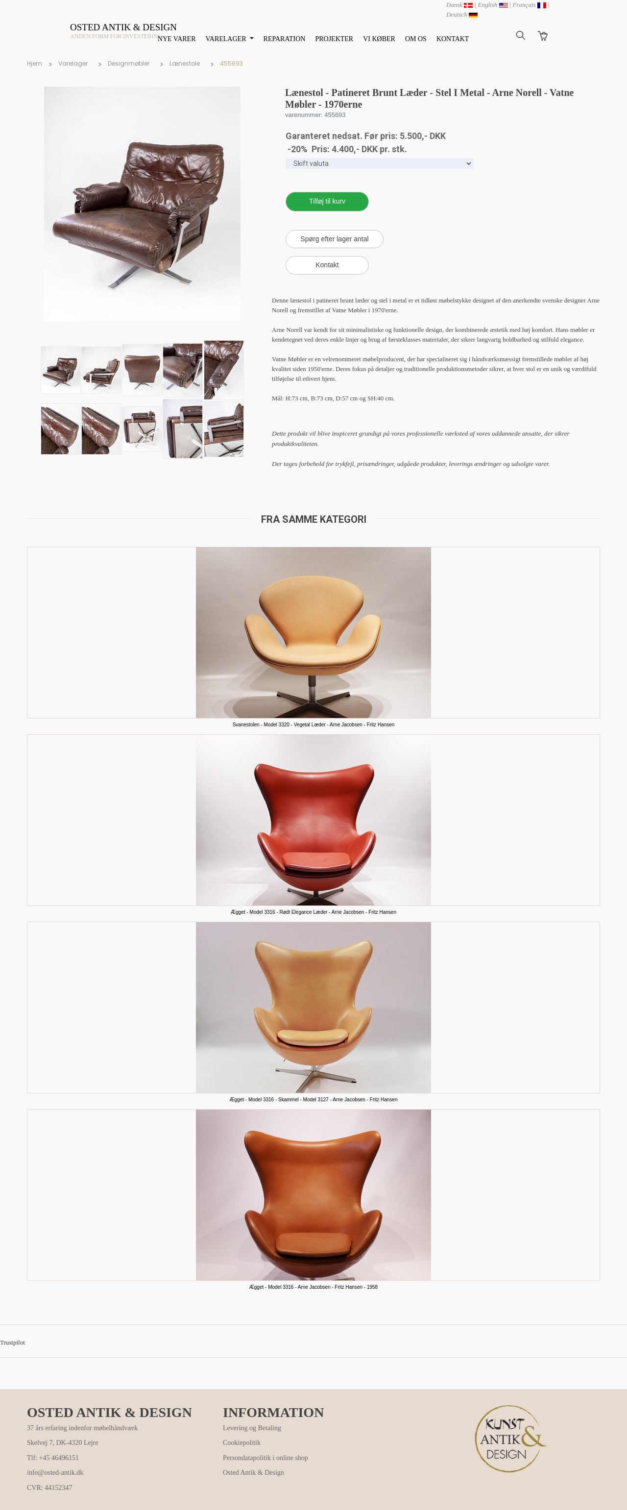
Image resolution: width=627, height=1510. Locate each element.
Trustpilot (12, 1342)
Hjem (34, 63)
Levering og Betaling (252, 1428)
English (493, 4)
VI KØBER (379, 39)
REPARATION (285, 39)
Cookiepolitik (242, 1442)
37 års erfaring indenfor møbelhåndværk (82, 1428)
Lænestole (184, 63)
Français (529, 4)
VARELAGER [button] (227, 39)
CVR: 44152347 (49, 1487)
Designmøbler (128, 63)
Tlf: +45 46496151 (53, 1458)
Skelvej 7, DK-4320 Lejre (62, 1442)
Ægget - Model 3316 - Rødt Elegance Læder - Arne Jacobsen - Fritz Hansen (313, 912)
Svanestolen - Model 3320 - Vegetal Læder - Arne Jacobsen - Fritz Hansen (314, 724)
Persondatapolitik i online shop (265, 1458)
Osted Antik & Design (253, 1472)
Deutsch (462, 14)
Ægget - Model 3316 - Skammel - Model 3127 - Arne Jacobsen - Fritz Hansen (314, 1099)
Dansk (459, 4)
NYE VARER (177, 39)
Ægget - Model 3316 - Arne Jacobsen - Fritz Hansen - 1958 (313, 1287)
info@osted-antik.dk (55, 1472)
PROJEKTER (334, 39)
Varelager (73, 63)
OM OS (416, 39)
